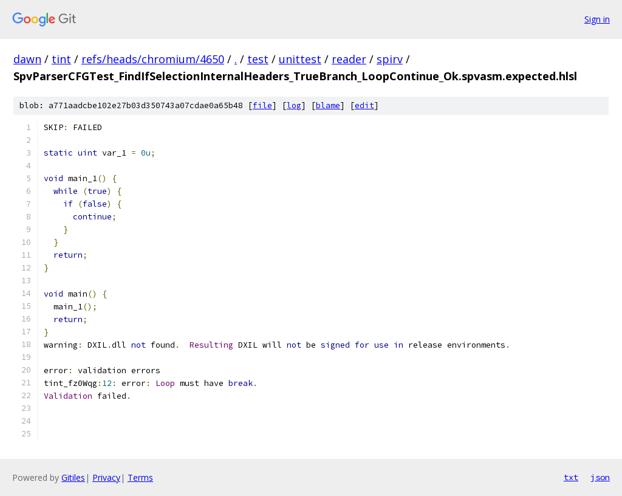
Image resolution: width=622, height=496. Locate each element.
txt (571, 477)
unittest (300, 59)
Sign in (597, 19)
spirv (390, 59)
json (600, 477)
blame (328, 105)
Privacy (106, 477)
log (294, 105)
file (262, 105)
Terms (140, 477)
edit (364, 105)
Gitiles (73, 477)
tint (61, 59)
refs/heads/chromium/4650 (152, 59)
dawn (27, 59)
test (257, 59)
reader (349, 59)
